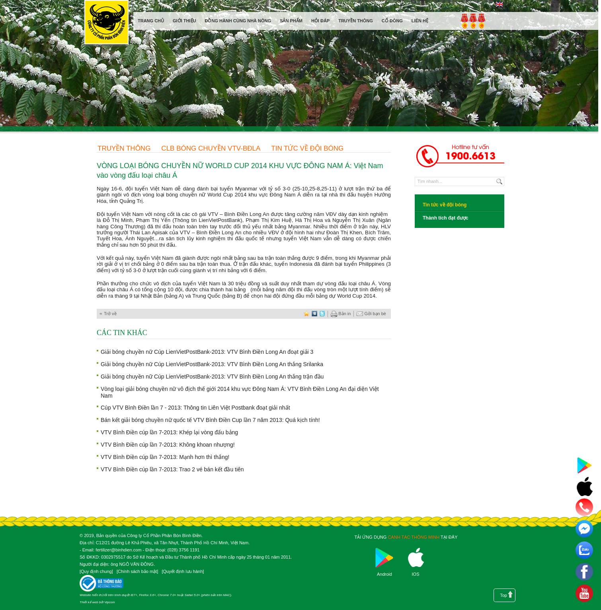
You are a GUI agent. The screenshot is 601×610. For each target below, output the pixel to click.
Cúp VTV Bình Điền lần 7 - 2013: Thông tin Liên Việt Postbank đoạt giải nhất (195, 407)
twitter (322, 314)
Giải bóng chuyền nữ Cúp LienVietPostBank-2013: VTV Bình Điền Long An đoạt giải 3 (207, 352)
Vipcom (109, 602)
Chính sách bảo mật (137, 571)
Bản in (341, 314)
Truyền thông (124, 148)
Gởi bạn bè (371, 314)
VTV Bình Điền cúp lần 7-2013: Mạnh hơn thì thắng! (165, 457)
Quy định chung (96, 571)
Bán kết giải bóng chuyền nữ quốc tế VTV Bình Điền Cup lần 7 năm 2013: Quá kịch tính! (210, 420)
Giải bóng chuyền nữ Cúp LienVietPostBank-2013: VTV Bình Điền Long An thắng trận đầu (212, 376)
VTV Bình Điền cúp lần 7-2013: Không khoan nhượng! (168, 444)
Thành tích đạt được (445, 218)
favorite (306, 314)
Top (503, 595)
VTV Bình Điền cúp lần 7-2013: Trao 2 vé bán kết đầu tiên (172, 469)
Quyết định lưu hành (183, 571)
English (499, 4)
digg (314, 314)
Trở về (110, 313)
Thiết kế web (89, 602)
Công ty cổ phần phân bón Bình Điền (106, 23)
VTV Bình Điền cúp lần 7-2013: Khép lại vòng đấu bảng (169, 432)
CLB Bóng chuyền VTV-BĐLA (210, 148)
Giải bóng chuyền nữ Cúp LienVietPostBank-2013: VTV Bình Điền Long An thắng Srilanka (212, 364)
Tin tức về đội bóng (307, 148)
